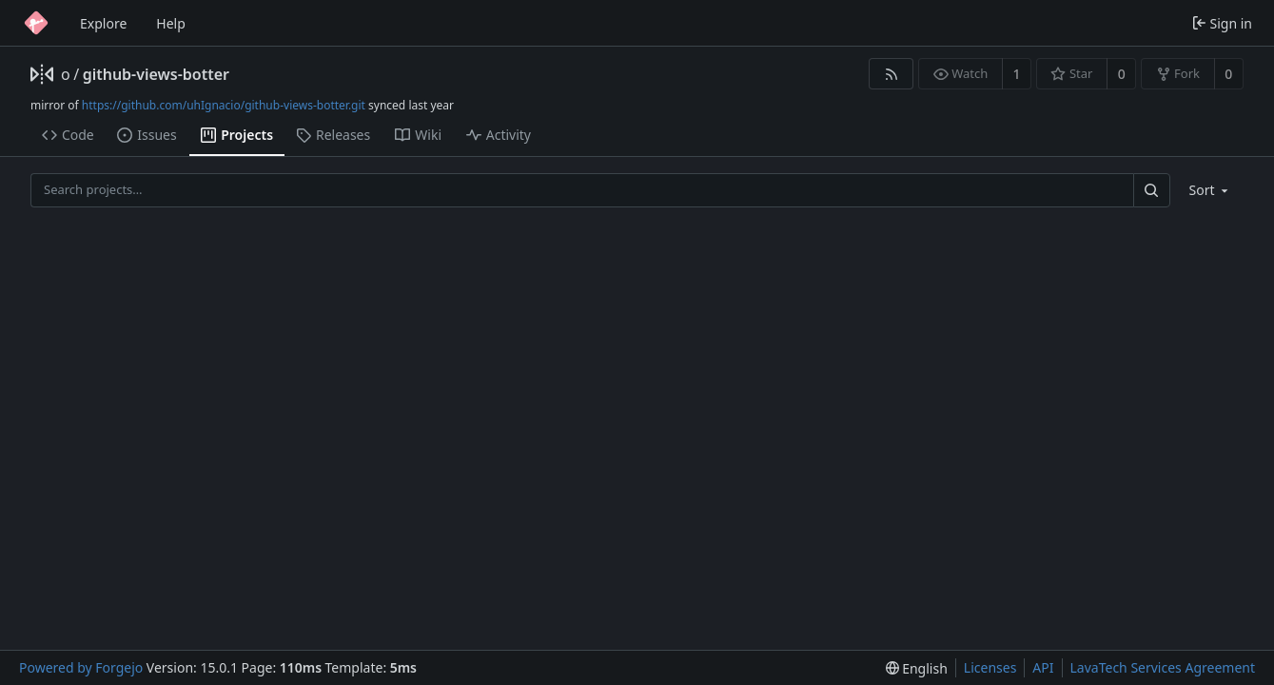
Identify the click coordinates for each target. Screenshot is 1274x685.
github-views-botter (156, 74)
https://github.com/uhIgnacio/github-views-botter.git (223, 105)
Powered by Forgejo (81, 667)
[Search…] (1151, 189)
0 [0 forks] (1228, 74)
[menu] (1211, 189)
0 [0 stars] (1122, 74)
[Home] (36, 23)
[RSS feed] (891, 73)
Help (171, 23)
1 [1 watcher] (1017, 74)
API (1042, 667)
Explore (103, 23)
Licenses (990, 667)
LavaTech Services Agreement (1162, 667)
